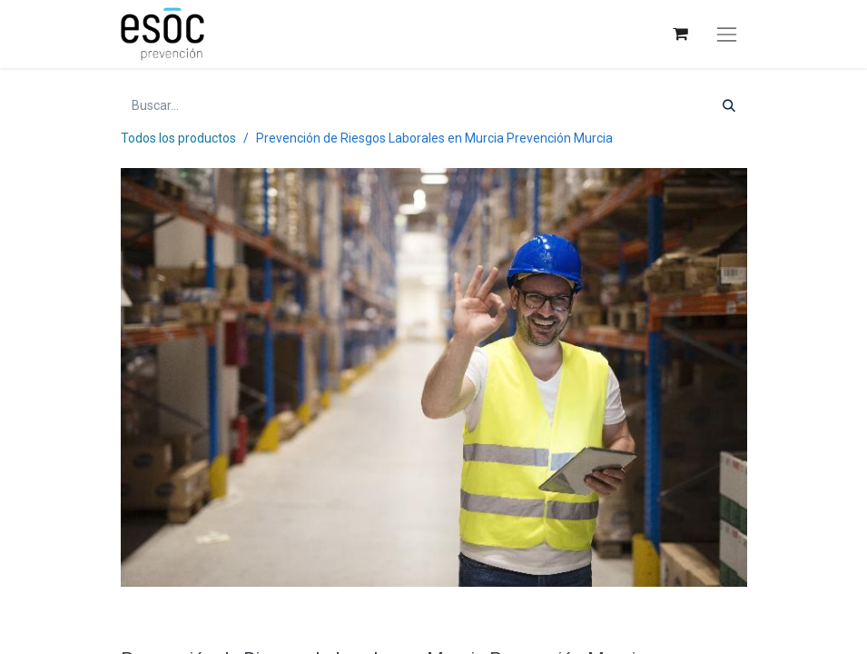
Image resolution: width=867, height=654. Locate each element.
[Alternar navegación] (726, 34)
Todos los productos (178, 138)
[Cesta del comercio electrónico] (679, 34)
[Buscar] (729, 106)
